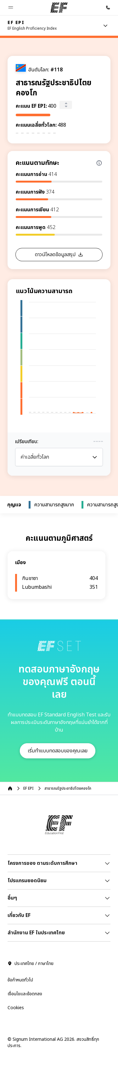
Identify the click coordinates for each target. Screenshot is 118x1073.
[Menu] (105, 26)
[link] (32, 25)
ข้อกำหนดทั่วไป (20, 980)
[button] (11, 7)
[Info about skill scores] (99, 163)
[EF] (59, 8)
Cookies (16, 1007)
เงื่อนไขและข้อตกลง (25, 994)
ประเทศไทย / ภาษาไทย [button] (30, 964)
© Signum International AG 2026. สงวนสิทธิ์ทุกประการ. (53, 1042)
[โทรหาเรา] (107, 7)
